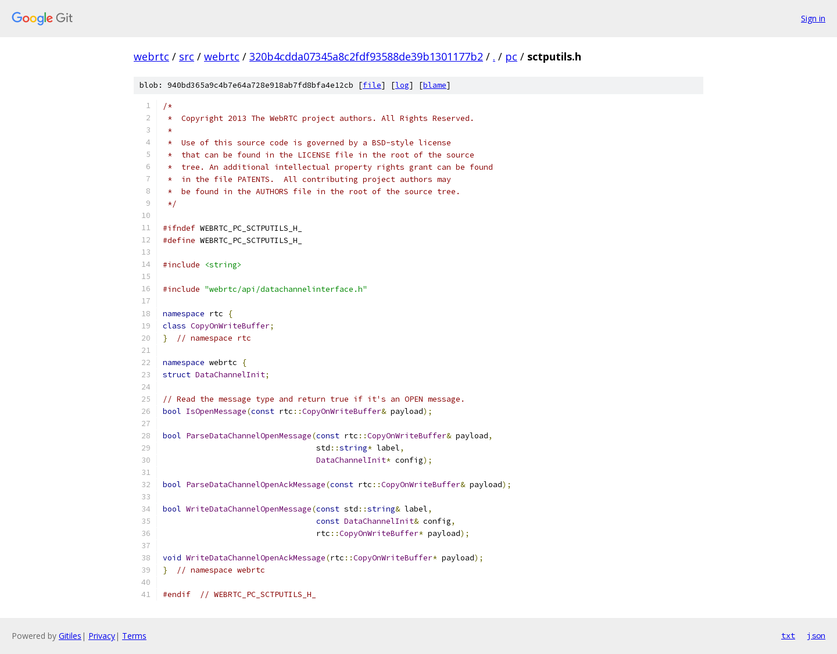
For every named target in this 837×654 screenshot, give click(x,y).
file (372, 85)
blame (434, 85)
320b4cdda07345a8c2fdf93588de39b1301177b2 (366, 56)
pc (511, 56)
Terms (134, 635)
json (816, 635)
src (186, 56)
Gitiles (70, 635)
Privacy (101, 635)
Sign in (813, 18)
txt (788, 635)
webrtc (151, 56)
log (402, 85)
